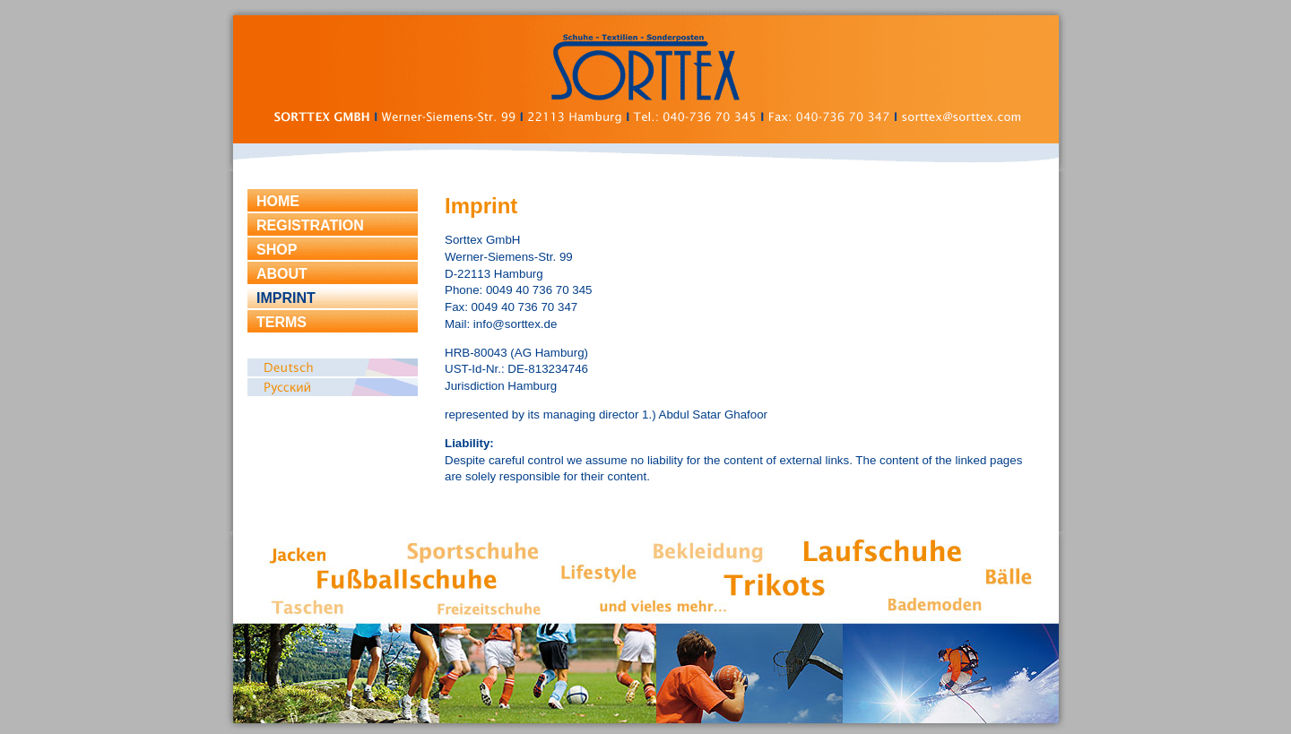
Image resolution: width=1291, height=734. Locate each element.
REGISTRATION (310, 225)
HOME (277, 201)
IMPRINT (286, 298)
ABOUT (282, 273)
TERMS (281, 322)
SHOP (276, 249)
